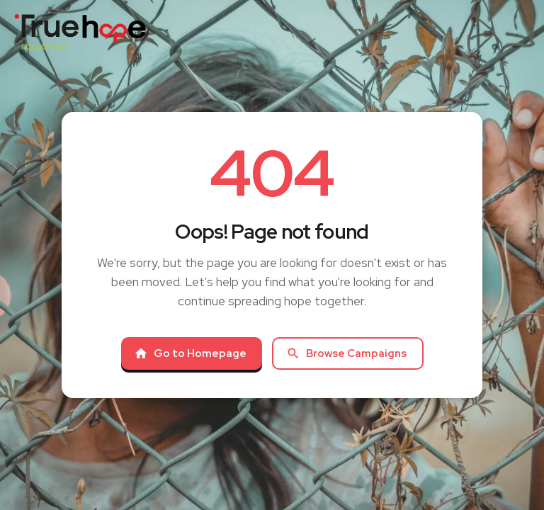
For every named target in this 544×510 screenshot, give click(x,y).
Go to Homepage (190, 353)
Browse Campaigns (346, 353)
